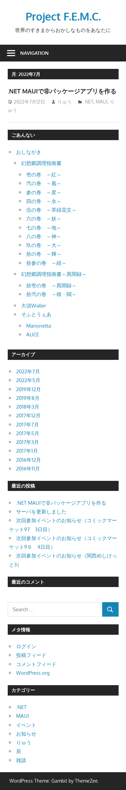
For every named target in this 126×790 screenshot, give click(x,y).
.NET (88, 102)
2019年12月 (28, 389)
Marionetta (38, 326)
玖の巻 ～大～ (43, 245)
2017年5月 (27, 433)
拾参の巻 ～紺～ (46, 263)
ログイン (26, 646)
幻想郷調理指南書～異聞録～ (54, 274)
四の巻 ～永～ (43, 201)
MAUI (102, 102)
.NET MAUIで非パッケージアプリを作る (62, 91)
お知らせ (26, 734)
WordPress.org (33, 673)
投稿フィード (31, 655)
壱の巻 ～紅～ (43, 174)
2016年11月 (28, 468)
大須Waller (33, 305)
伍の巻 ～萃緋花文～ (51, 210)
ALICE (32, 334)
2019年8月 (28, 398)
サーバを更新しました (41, 511)
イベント (26, 725)
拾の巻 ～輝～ (43, 254)
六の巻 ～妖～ (43, 218)
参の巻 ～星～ (43, 192)
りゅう (64, 102)
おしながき (28, 152)
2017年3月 (27, 442)
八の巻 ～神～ (43, 236)
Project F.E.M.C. (63, 16)
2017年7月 (27, 424)
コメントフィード (36, 664)
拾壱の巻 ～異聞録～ (51, 285)
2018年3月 (27, 407)
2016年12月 (28, 460)
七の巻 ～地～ (43, 227)
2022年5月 (28, 380)
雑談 (21, 760)
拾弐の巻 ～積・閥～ (51, 294)
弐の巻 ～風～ (43, 183)
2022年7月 (28, 371)
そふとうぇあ (36, 314)
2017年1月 (27, 451)
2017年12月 (28, 415)
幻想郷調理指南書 (41, 163)
